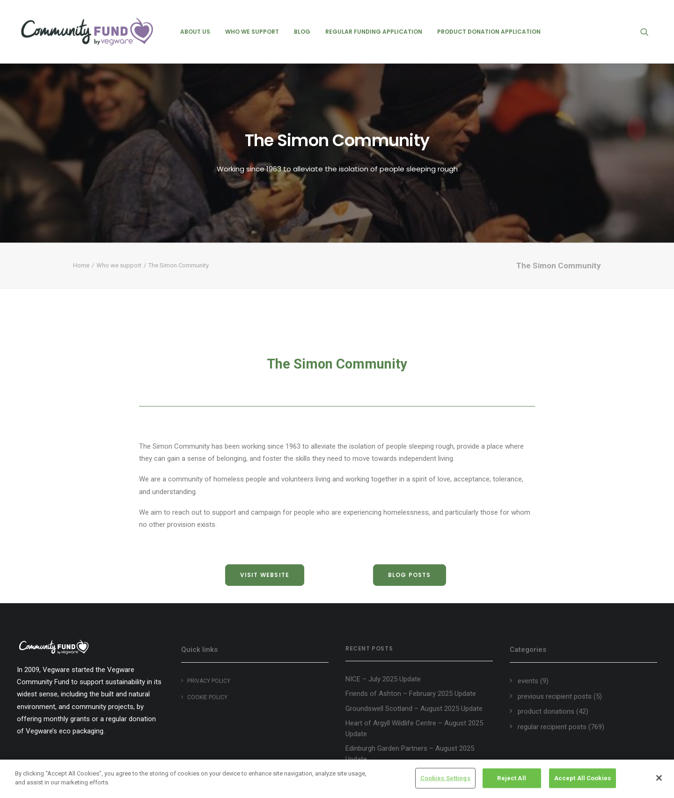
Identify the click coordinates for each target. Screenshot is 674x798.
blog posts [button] (409, 575)
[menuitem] (195, 31)
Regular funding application (373, 32)
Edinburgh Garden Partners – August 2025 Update (409, 753)
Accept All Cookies (582, 778)
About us (195, 32)
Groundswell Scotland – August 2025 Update (414, 708)
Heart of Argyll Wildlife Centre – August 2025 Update (414, 728)
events (528, 681)
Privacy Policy (208, 681)
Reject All (511, 778)
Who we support (252, 32)
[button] (648, 31)
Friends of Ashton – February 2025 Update (410, 693)
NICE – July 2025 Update (383, 679)
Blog (302, 32)
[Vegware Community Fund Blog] (87, 32)
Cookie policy (207, 697)
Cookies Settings (445, 778)
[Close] (659, 778)
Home (81, 265)
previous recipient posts (555, 696)
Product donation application (489, 32)
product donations (546, 711)
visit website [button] (265, 575)
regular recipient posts (552, 727)
